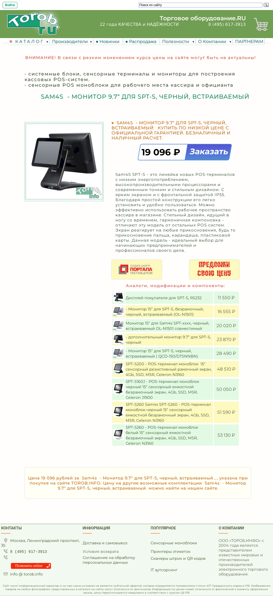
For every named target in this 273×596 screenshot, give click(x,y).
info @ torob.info (26, 574)
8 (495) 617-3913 (227, 24)
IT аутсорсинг (164, 569)
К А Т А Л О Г (29, 41)
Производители (70, 41)
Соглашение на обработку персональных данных (109, 560)
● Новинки (109, 41)
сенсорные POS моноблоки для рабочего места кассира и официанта (130, 85)
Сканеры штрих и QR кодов (178, 558)
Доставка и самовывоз (105, 543)
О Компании (212, 41)
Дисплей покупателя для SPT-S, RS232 (164, 297)
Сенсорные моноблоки (174, 543)
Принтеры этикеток (170, 551)
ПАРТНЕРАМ (249, 41)
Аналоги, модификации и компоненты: (175, 285)
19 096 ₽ (162, 152)
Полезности (176, 41)
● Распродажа (141, 41)
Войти (10, 5)
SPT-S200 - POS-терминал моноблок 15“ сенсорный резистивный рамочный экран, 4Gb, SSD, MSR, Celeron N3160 (169, 369)
